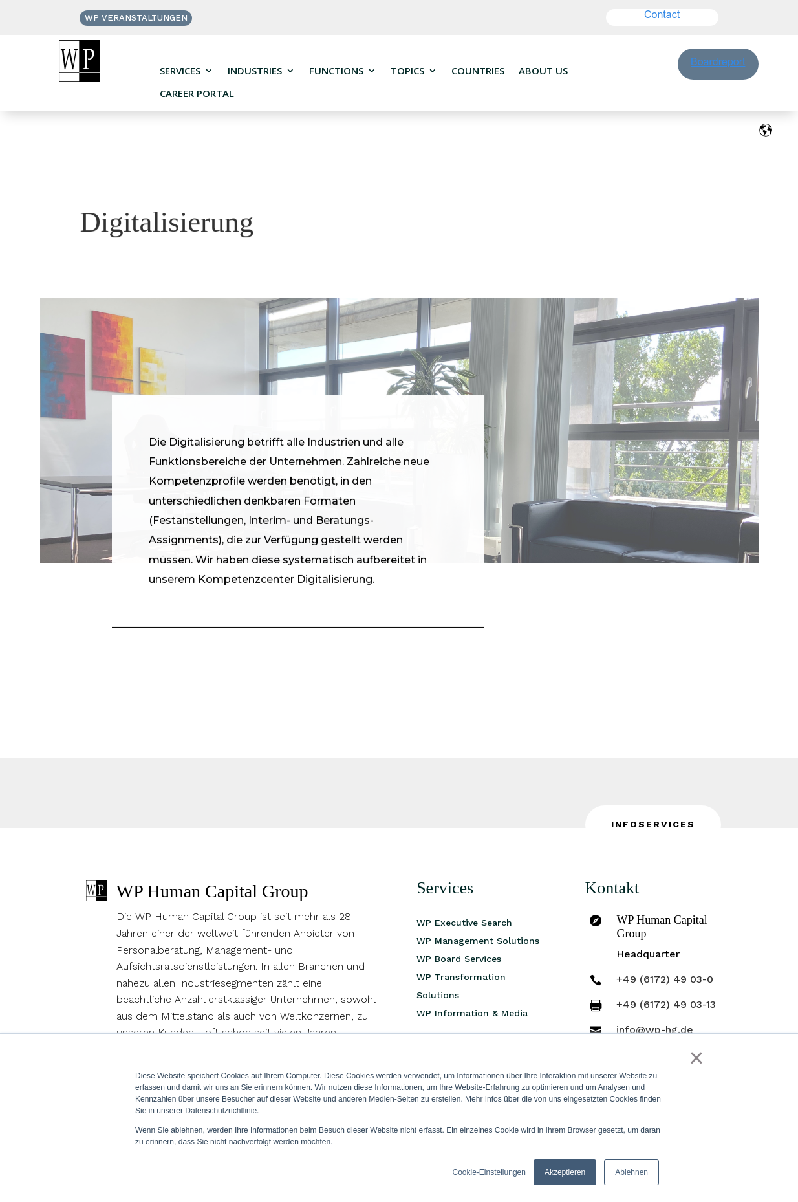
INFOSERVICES (653, 824)
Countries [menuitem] (477, 71)
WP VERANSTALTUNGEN (136, 18)
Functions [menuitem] (336, 71)
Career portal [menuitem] (197, 93)
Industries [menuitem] (255, 71)
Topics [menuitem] (407, 71)
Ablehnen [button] (631, 1172)
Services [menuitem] (180, 71)
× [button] (696, 1058)
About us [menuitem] (543, 71)
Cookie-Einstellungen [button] (489, 1172)
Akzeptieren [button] (565, 1172)
